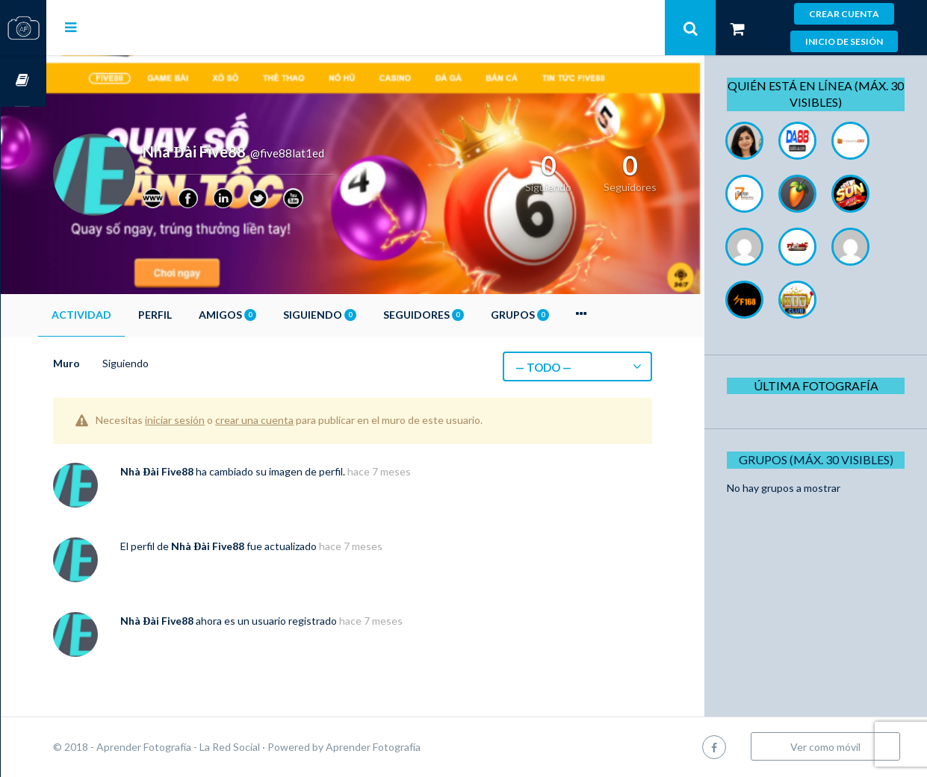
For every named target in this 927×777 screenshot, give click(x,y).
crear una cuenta (300, 420)
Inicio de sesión (844, 41)
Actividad (127, 314)
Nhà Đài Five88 (202, 471)
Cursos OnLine (23, 81)
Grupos (565, 314)
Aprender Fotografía (418, 746)
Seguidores (469, 314)
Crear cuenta (844, 13)
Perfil (200, 314)
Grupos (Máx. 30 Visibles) (821, 459)
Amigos (273, 314)
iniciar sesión (220, 420)
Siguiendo (365, 314)
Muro (112, 363)
